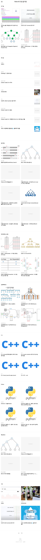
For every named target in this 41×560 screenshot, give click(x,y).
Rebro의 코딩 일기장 (20, 1)
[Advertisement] (20, 143)
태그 (22, 549)
